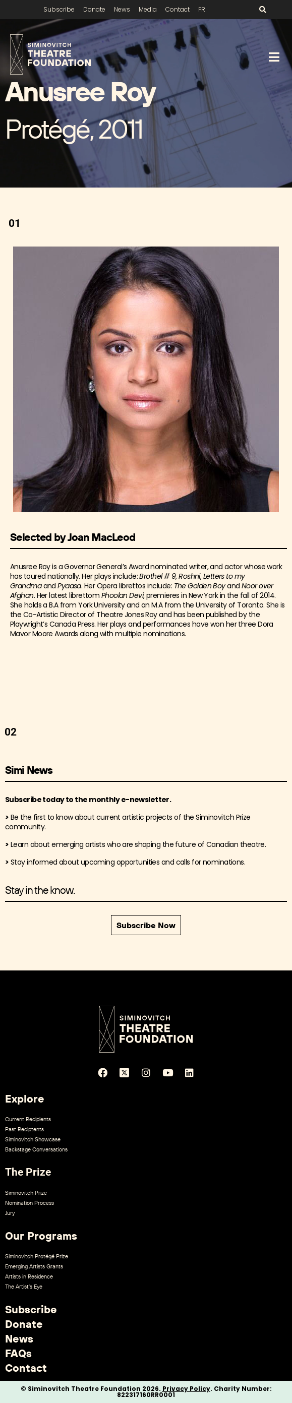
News (122, 9)
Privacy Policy (186, 1388)
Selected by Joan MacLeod (72, 536)
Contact (177, 9)
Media (148, 9)
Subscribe (59, 9)
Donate (94, 9)
